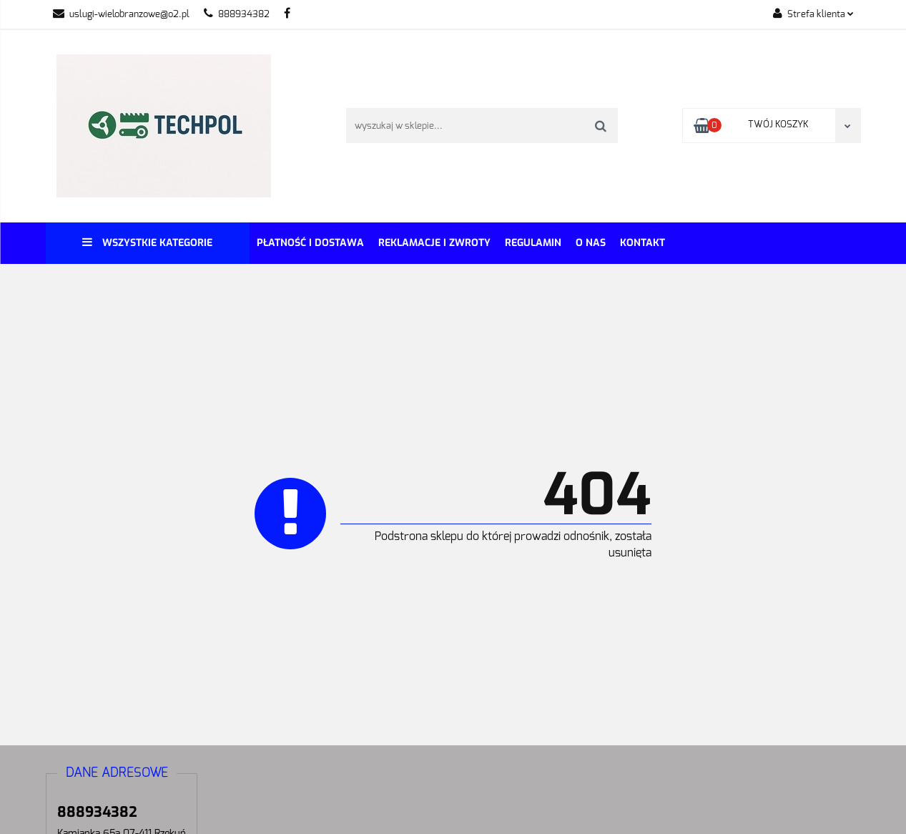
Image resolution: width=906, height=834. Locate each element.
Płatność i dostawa (310, 243)
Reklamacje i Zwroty (434, 243)
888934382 (237, 14)
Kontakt (642, 243)
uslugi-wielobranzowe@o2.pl (121, 14)
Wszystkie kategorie (147, 243)
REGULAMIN (533, 243)
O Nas (591, 243)
